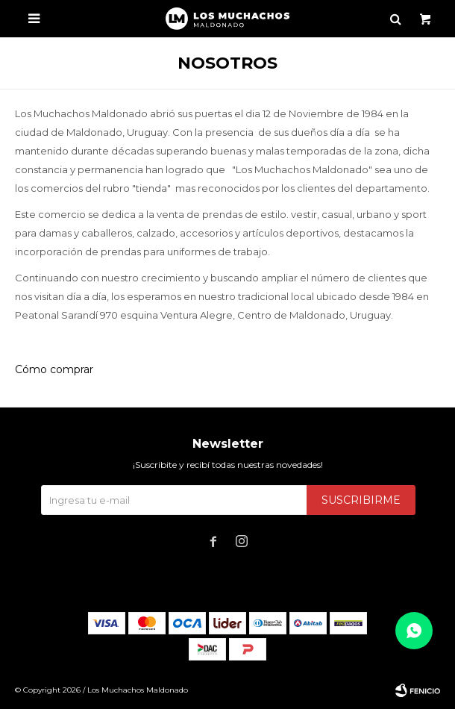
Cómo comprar (54, 369)
